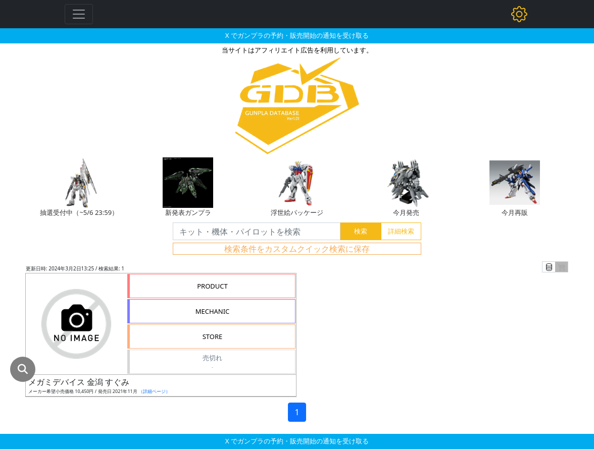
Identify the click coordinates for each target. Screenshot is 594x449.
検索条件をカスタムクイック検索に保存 (297, 248)
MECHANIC (212, 311)
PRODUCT (212, 286)
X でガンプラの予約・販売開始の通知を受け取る (297, 35)
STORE (213, 336)
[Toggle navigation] (79, 14)
